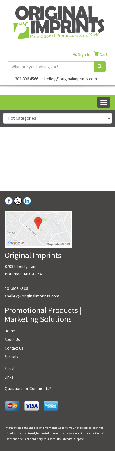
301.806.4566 (26, 78)
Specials (11, 356)
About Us (12, 339)
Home (10, 331)
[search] (100, 66)
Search (10, 368)
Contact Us (14, 348)
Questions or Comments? (28, 388)
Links (9, 377)
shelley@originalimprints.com (69, 78)
